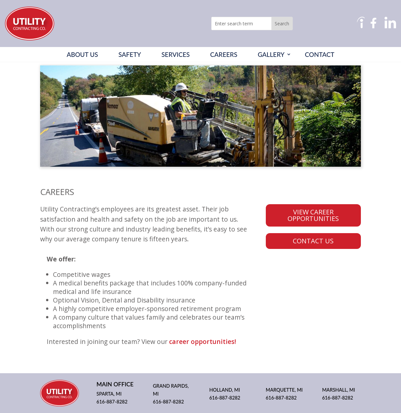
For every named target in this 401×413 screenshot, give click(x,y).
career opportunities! (202, 341)
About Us (82, 54)
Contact (320, 54)
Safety (129, 54)
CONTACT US (313, 240)
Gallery (271, 54)
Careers (224, 54)
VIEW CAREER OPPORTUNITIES (313, 215)
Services (176, 54)
